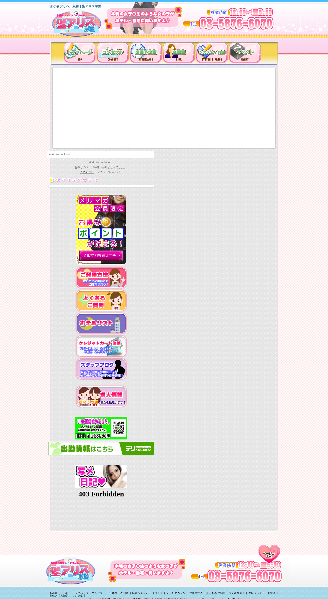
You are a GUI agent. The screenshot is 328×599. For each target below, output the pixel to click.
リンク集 (77, 595)
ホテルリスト (236, 593)
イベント (157, 593)
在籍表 (124, 593)
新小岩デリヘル (59, 593)
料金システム (140, 593)
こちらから (87, 172)
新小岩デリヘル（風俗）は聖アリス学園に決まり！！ (82, 24)
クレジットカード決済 (262, 593)
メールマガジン (175, 593)
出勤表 (113, 593)
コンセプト (98, 593)
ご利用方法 (195, 593)
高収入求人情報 (59, 595)
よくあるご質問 (215, 593)
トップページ (80, 593)
